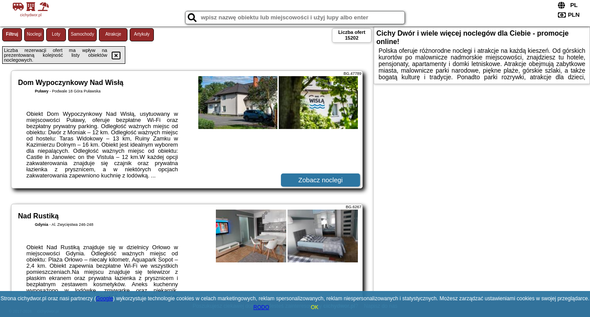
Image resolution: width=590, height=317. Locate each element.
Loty (56, 34)
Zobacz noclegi (321, 180)
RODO (261, 307)
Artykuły (142, 34)
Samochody (82, 34)
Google (104, 298)
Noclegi (34, 34)
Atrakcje (113, 34)
